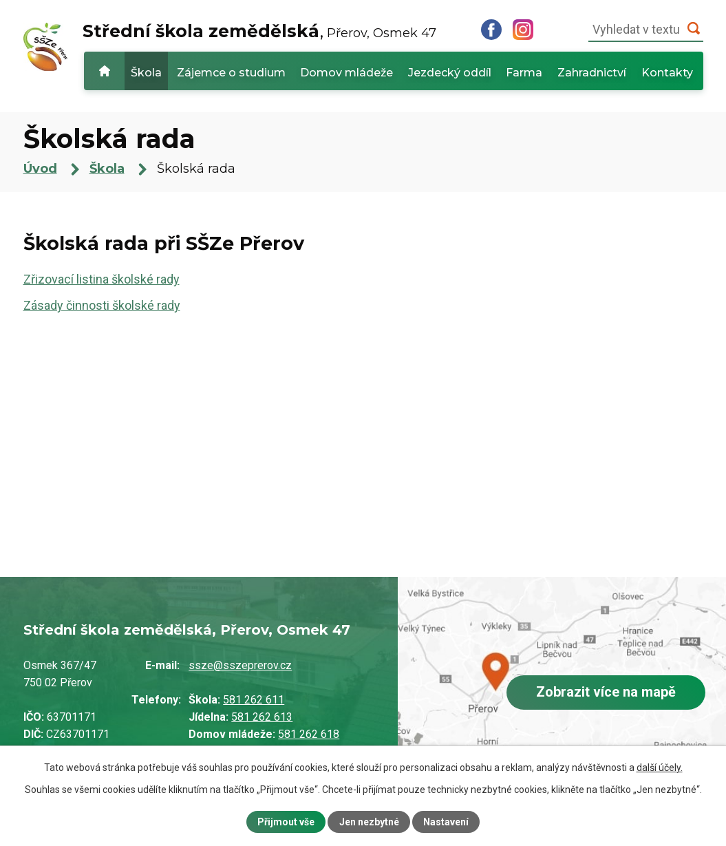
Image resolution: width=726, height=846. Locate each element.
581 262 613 (261, 716)
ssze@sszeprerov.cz (240, 665)
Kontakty (667, 72)
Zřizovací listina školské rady (101, 279)
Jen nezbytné (369, 821)
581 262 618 (308, 734)
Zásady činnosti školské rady (101, 305)
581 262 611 (253, 699)
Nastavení (446, 821)
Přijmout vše (285, 821)
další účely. (660, 767)
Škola (146, 72)
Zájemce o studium (231, 72)
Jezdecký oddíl (449, 72)
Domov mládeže (346, 72)
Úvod (104, 71)
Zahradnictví (591, 72)
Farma (524, 72)
